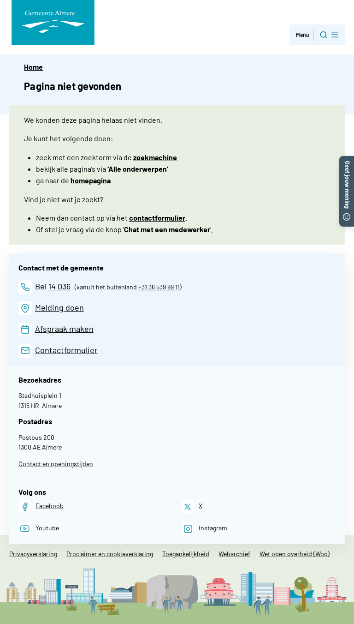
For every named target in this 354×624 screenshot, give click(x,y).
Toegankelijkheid (185, 554)
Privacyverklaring (33, 554)
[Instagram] (204, 528)
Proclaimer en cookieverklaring (109, 554)
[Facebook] (40, 506)
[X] (192, 506)
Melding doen (59, 307)
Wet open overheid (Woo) (295, 554)
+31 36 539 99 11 (159, 287)
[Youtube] (38, 528)
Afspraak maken (64, 329)
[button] (346, 160)
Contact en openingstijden (55, 464)
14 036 (59, 286)
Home (33, 66)
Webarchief (234, 554)
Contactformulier (66, 350)
